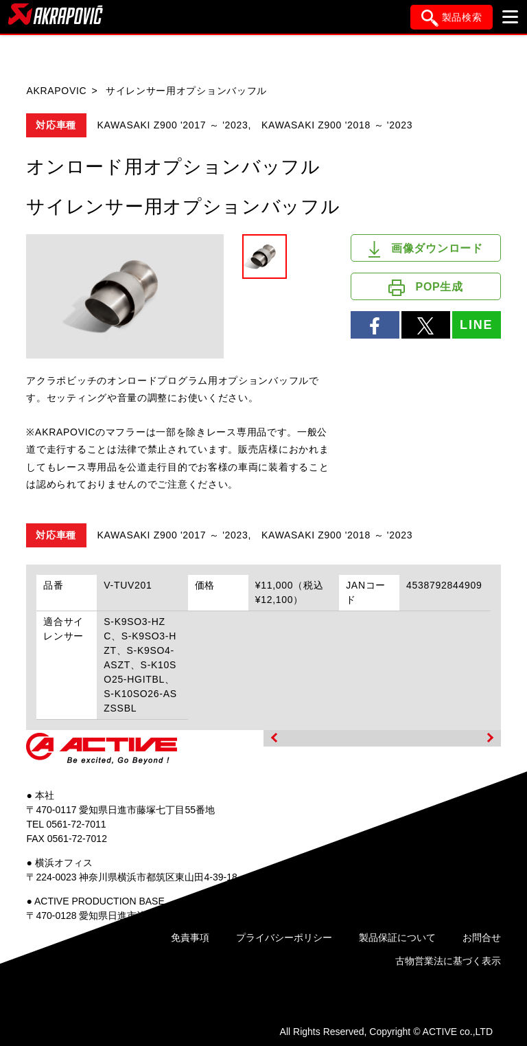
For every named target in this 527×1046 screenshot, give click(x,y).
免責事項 (190, 937)
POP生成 (425, 288)
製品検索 (451, 18)
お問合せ (481, 937)
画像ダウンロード (425, 249)
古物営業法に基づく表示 (448, 960)
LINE (476, 325)
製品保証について (397, 937)
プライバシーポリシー (284, 937)
